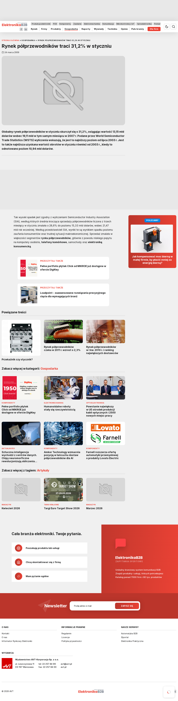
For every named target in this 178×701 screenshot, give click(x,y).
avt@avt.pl (66, 664)
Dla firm (154, 29)
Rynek (34, 29)
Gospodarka (71, 29)
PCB (55, 24)
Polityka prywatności (71, 641)
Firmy (44, 29)
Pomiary (157, 24)
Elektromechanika (92, 24)
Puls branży (137, 29)
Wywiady (99, 29)
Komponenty (65, 24)
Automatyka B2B (129, 633)
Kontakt (5, 633)
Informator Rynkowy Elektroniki (17, 641)
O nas (4, 637)
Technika (112, 29)
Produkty (56, 29)
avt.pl (63, 667)
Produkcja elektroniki (41, 24)
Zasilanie (77, 24)
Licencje (65, 637)
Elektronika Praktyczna (132, 641)
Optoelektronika (144, 24)
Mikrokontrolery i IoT (125, 24)
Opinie (124, 29)
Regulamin (66, 633)
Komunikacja (108, 24)
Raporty (86, 29)
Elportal (124, 637)
